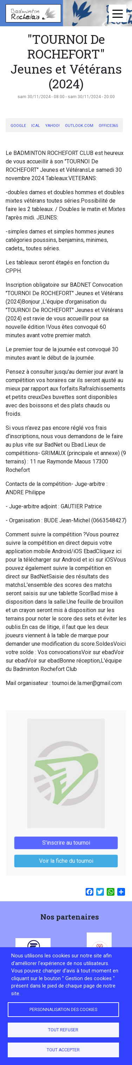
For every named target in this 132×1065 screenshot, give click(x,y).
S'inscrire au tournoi (66, 838)
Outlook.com (79, 125)
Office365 (108, 125)
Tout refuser (63, 1029)
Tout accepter (63, 1049)
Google (18, 125)
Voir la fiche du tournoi (66, 855)
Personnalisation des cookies (63, 1009)
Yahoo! (52, 125)
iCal (35, 125)
